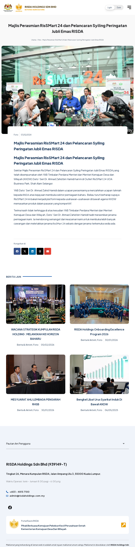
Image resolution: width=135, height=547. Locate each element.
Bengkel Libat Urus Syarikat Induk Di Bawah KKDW (99, 401)
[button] (114, 7)
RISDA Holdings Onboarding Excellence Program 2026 (99, 331)
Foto (39, 39)
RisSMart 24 (60, 223)
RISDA (26, 195)
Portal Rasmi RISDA (30, 522)
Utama (33, 39)
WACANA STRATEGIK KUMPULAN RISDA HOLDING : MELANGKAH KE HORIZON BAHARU (36, 334)
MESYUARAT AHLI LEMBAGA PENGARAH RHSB (35, 401)
